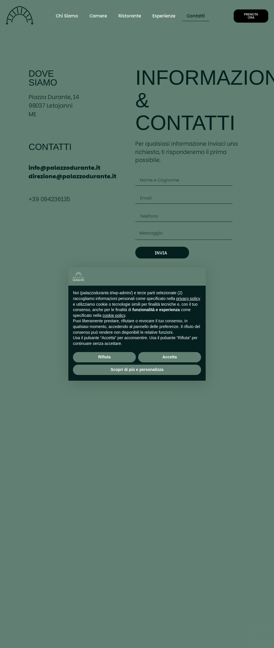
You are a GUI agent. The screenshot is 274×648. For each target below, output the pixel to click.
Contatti (196, 16)
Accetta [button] (169, 357)
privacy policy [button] (188, 298)
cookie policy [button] (114, 315)
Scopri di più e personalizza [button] (137, 369)
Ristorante (129, 16)
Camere (98, 16)
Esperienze (163, 16)
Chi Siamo (67, 16)
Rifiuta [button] (104, 357)
